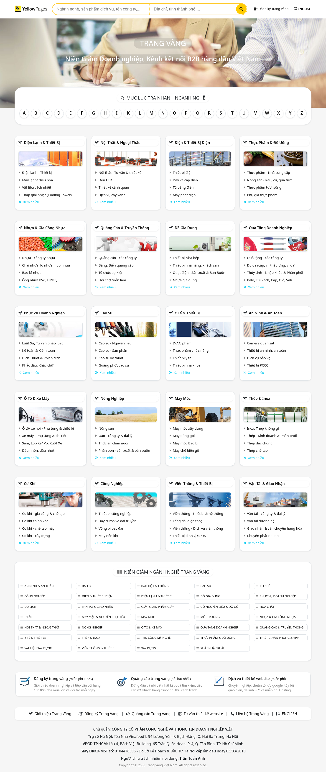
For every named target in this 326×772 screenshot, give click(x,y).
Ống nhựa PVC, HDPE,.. (40, 280)
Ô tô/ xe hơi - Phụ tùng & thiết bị (48, 428)
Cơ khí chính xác (35, 520)
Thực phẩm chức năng (191, 350)
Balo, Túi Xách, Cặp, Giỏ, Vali (269, 280)
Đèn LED (105, 180)
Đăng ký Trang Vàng (271, 9)
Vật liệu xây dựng (38, 648)
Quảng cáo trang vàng (161, 678)
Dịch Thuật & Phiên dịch (41, 358)
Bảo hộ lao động (155, 586)
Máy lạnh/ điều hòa (37, 180)
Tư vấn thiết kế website (204, 713)
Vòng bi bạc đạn (111, 528)
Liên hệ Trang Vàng (252, 713)
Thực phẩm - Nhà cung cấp (268, 172)
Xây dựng (148, 648)
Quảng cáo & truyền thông (124, 227)
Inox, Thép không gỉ (263, 428)
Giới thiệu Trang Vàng (52, 713)
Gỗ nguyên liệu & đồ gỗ (220, 607)
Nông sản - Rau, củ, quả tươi (269, 180)
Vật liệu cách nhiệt (36, 187)
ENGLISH (302, 9)
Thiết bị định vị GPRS (189, 535)
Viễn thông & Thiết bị (194, 483)
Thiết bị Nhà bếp (186, 257)
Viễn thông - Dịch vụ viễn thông (198, 528)
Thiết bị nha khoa (187, 365)
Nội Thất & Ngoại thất (120, 142)
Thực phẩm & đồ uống (269, 142)
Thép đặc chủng (260, 443)
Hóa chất (267, 607)
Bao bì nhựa (31, 272)
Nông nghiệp (112, 398)
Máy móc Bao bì (185, 443)
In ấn (28, 617)
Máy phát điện (184, 194)
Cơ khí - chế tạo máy (38, 528)
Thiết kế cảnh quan (114, 187)
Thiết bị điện (183, 172)
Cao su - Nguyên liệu (115, 343)
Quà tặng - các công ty (265, 257)
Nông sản (106, 428)
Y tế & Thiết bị (187, 312)
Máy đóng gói (184, 435)
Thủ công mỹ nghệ (156, 638)
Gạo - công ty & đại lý (115, 435)
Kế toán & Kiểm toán (38, 350)
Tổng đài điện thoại (188, 520)
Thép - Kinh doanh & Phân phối (272, 435)
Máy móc (183, 398)
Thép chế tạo (257, 450)
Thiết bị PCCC (257, 365)
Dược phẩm (182, 343)
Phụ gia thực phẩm (262, 194)
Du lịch (30, 607)
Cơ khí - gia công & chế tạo (43, 513)
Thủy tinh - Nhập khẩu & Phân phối (275, 272)
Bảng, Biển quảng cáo (116, 265)
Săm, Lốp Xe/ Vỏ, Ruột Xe (42, 443)
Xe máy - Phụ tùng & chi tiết (44, 435)
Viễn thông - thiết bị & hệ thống (198, 513)
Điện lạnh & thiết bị (42, 142)
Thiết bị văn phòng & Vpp (279, 638)
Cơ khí (29, 483)
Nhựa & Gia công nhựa (44, 227)
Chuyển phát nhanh (263, 535)
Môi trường (210, 617)
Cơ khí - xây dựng (36, 535)
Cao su (106, 312)
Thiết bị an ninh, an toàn (266, 350)
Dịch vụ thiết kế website (257, 678)
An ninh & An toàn (265, 312)
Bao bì (87, 586)
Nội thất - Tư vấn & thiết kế (120, 172)
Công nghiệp (111, 483)
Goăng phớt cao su (114, 365)
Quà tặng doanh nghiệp (270, 227)
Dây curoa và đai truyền (117, 520)
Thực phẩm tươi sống (264, 187)
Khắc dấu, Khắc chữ (37, 365)
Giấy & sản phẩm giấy (157, 607)
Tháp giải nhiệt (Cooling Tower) (47, 194)
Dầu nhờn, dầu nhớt (38, 450)
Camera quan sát (260, 343)
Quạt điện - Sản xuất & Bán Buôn (199, 272)
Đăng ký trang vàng (63, 678)
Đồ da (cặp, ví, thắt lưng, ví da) (271, 265)
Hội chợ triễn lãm (112, 280)
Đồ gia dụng (186, 227)
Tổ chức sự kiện (111, 272)
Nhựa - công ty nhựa (38, 257)
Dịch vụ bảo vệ (258, 358)
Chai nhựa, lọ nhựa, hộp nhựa (46, 265)
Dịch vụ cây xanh (112, 194)
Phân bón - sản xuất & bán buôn (124, 450)
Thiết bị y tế (182, 358)
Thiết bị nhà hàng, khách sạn (196, 265)
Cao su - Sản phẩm (113, 350)
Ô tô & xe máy (36, 398)
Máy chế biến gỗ (186, 450)
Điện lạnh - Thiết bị (37, 172)
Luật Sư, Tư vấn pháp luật (42, 343)
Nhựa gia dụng (185, 280)
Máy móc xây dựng (188, 428)
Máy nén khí (108, 535)
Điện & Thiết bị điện (192, 142)
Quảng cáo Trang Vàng (151, 713)
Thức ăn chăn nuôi (113, 443)
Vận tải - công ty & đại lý (266, 513)
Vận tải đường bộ (261, 520)
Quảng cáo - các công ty (118, 257)
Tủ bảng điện (183, 187)
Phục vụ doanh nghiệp (44, 312)
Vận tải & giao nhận (267, 483)
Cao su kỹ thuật (111, 358)
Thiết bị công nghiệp (115, 513)
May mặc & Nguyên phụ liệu (103, 617)
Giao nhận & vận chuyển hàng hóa (274, 528)
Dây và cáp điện (185, 180)
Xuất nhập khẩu (213, 648)
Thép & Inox (259, 398)
